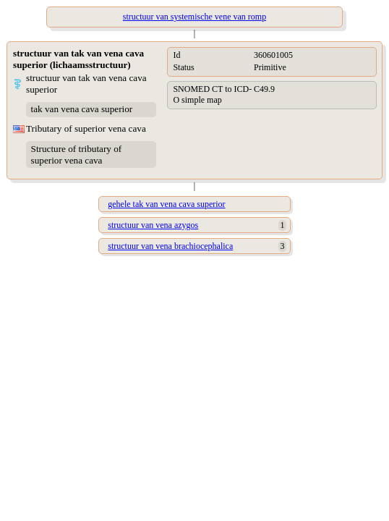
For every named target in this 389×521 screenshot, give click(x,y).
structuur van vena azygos (153, 225)
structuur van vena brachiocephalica (170, 246)
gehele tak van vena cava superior (166, 204)
